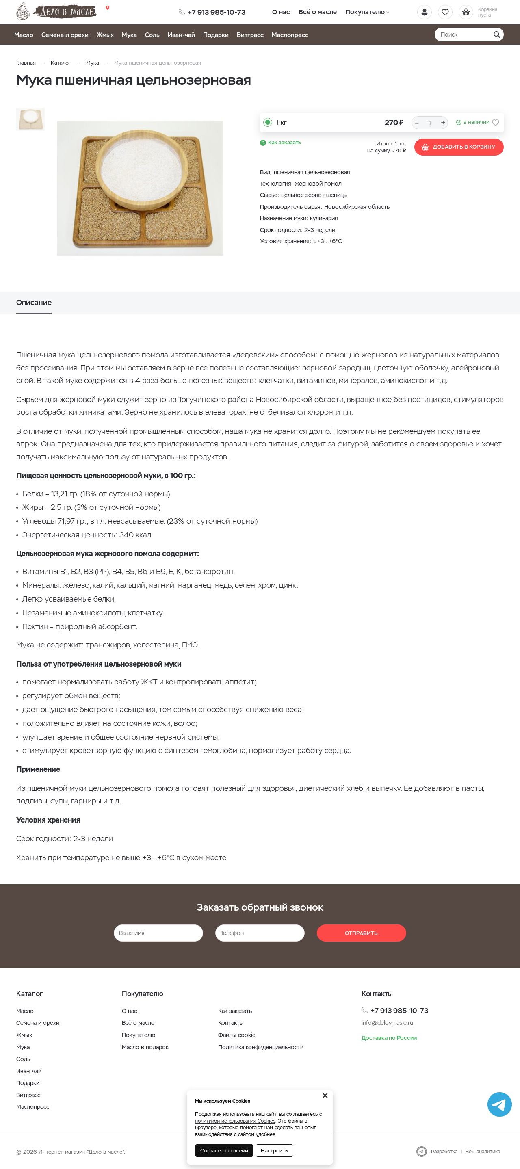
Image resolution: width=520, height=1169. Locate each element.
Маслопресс (290, 35)
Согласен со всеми (224, 1150)
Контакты (231, 1022)
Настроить (274, 1150)
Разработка (444, 1151)
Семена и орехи (65, 35)
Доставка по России (389, 1037)
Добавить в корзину (458, 147)
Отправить (361, 933)
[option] (140, 188)
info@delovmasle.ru (387, 1022)
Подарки (216, 35)
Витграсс (250, 35)
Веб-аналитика (483, 1151)
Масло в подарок (145, 1047)
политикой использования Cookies (235, 1121)
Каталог (61, 62)
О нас (281, 12)
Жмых (105, 35)
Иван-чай (181, 35)
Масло (23, 35)
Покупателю (364, 12)
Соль (152, 35)
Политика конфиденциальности (260, 1047)
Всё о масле (318, 12)
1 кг (281, 122)
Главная (26, 62)
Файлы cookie (237, 1035)
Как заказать (284, 142)
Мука (129, 35)
